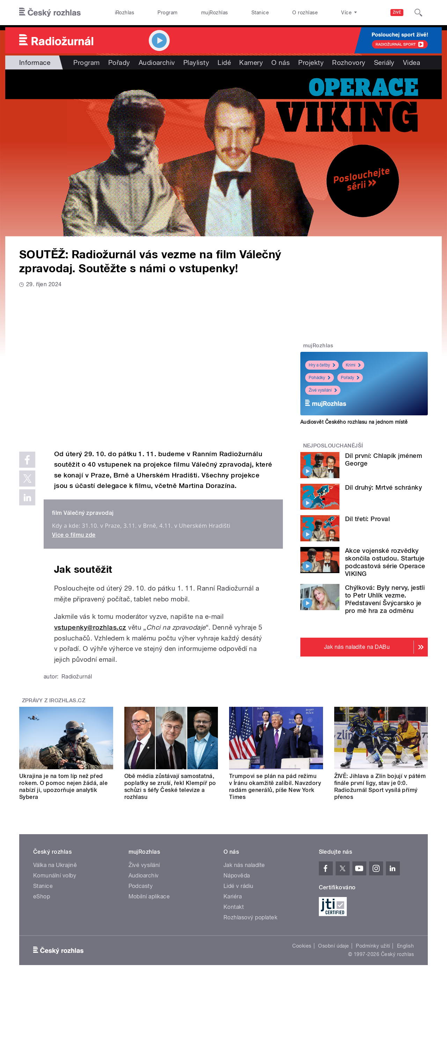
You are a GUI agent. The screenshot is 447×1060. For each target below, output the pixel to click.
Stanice (260, 12)
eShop (41, 896)
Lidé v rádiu (239, 886)
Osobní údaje (333, 946)
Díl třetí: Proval (367, 518)
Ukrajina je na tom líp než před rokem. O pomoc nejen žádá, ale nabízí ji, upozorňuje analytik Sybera (63, 786)
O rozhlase (305, 12)
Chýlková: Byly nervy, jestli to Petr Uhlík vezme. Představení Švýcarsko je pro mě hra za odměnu (385, 599)
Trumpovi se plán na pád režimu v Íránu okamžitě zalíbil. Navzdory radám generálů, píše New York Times (275, 786)
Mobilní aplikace (149, 896)
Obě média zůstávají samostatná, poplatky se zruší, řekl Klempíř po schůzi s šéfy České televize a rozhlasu (170, 786)
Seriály (384, 62)
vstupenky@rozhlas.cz (90, 627)
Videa (411, 62)
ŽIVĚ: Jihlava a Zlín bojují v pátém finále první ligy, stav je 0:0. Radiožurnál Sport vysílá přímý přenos (380, 786)
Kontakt (234, 907)
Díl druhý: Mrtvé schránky (383, 487)
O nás (280, 62)
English (405, 946)
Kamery (251, 62)
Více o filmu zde (74, 535)
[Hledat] (418, 12)
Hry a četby (322, 365)
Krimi (353, 365)
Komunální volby (54, 875)
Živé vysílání (323, 390)
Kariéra (233, 896)
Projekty (311, 62)
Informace (34, 62)
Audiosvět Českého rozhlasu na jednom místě (354, 422)
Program (167, 12)
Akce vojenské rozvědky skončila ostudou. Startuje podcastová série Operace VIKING (385, 562)
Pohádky (319, 377)
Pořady (119, 62)
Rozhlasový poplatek (250, 917)
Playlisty (196, 62)
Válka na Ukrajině (55, 865)
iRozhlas (124, 12)
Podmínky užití (373, 946)
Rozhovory (348, 62)
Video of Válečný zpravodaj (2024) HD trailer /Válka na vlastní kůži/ (151, 368)
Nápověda (237, 875)
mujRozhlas (214, 12)
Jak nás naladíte (244, 865)
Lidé (224, 62)
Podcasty (141, 886)
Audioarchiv (157, 62)
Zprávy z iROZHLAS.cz (54, 700)
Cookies (301, 946)
